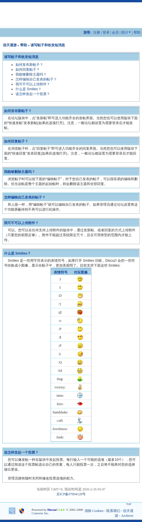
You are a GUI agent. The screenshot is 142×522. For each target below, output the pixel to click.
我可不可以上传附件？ (33, 84)
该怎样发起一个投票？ (33, 94)
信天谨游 (10, 45)
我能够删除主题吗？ (31, 74)
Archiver (127, 516)
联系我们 (113, 511)
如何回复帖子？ (28, 70)
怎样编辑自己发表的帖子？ (36, 79)
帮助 (137, 32)
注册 (96, 32)
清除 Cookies (94, 511)
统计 (124, 32)
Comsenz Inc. (40, 513)
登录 (106, 32)
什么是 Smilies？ (28, 89)
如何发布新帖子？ (29, 65)
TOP (128, 504)
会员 (115, 32)
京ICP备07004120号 (71, 494)
